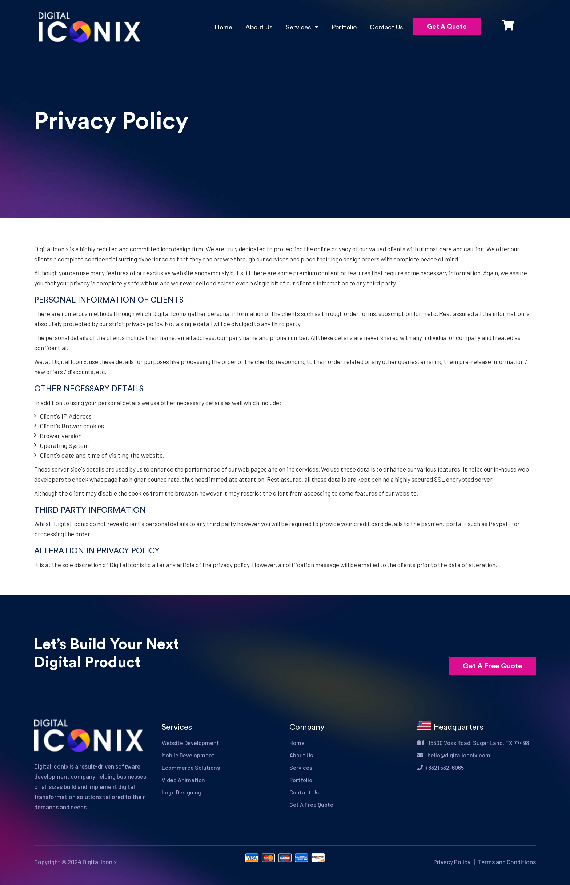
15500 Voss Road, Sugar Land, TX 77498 (473, 742)
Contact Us (386, 27)
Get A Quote (447, 26)
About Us (259, 27)
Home (223, 27)
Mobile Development (188, 755)
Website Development (190, 742)
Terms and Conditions (507, 861)
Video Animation (183, 779)
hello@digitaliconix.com (453, 755)
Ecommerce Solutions (191, 767)
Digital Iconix (100, 861)
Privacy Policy (451, 861)
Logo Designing (181, 792)
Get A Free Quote (492, 666)
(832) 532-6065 (440, 767)
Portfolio (344, 27)
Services (300, 767)
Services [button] (299, 27)
